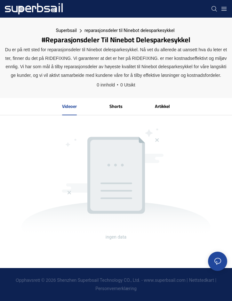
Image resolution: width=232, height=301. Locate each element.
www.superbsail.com (164, 280)
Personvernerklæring (116, 288)
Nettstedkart (201, 280)
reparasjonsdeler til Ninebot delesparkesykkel (129, 30)
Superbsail (66, 30)
